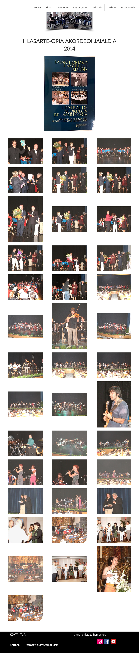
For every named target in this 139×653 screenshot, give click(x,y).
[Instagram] (100, 641)
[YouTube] (113, 641)
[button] (127, 7)
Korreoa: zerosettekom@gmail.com (34, 645)
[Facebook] (106, 641)
